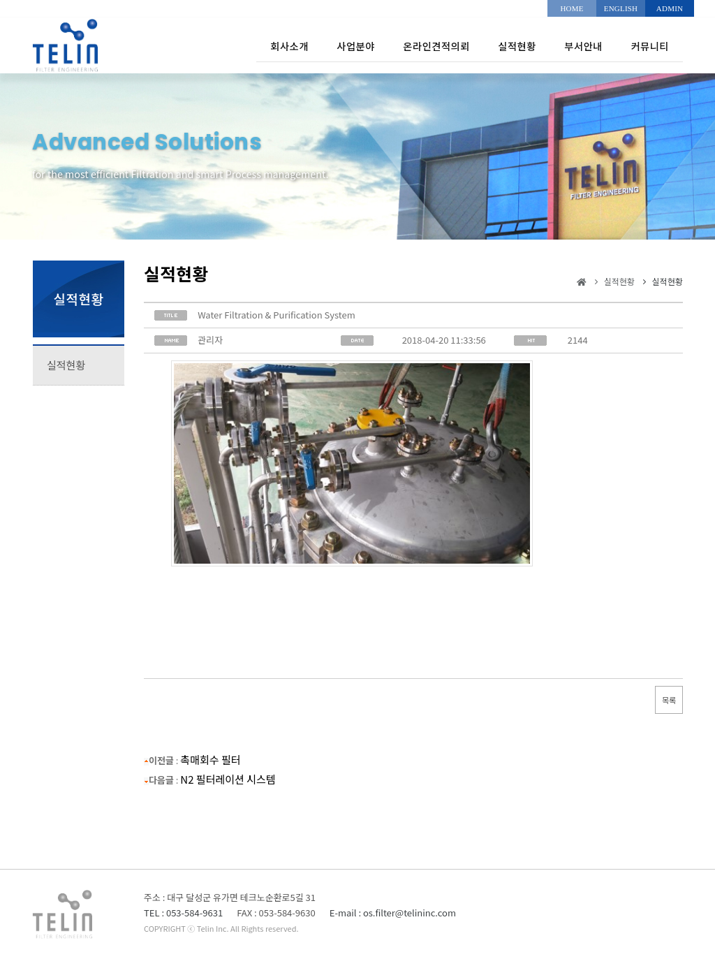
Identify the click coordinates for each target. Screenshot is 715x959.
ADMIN (669, 8)
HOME (571, 8)
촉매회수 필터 (210, 760)
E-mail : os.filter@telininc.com (393, 912)
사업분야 (302, 45)
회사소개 (224, 45)
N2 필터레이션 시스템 (227, 779)
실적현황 (491, 45)
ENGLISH (620, 8)
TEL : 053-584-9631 (183, 912)
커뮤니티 (646, 45)
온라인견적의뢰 (396, 45)
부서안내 (568, 45)
